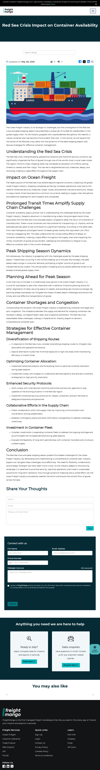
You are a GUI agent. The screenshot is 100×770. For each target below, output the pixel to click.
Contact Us (40, 743)
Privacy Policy (41, 747)
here (53, 4)
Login (37, 739)
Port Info (72, 735)
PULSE (5, 756)
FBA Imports (8, 747)
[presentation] (22, 594)
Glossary (71, 739)
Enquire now (71, 665)
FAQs (70, 743)
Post (90, 528)
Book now (29, 662)
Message (50, 568)
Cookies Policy (41, 751)
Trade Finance (8, 743)
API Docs (72, 747)
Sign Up (38, 735)
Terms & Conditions (44, 756)
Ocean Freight (9, 735)
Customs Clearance (11, 739)
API (4, 751)
